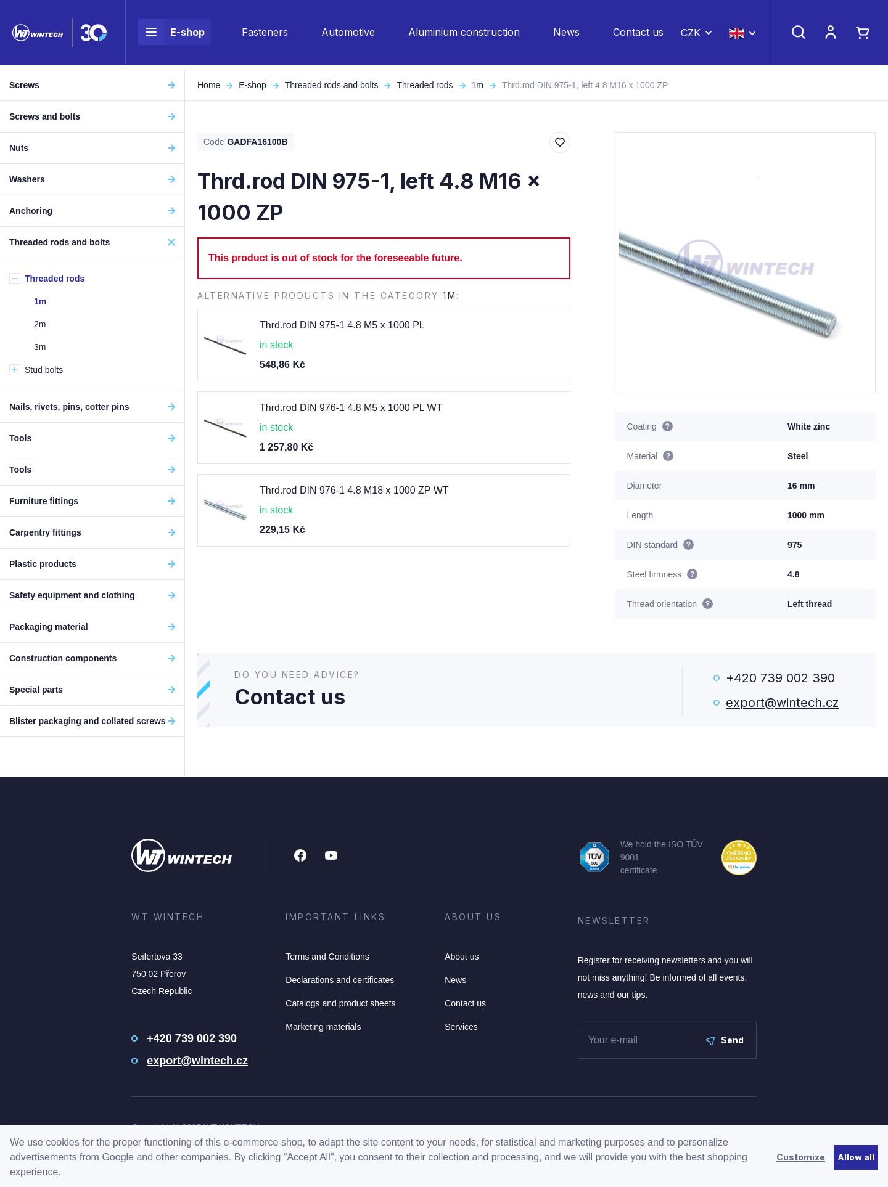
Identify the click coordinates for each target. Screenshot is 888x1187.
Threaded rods (425, 85)
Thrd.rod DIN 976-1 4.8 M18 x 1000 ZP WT (354, 490)
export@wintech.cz (782, 702)
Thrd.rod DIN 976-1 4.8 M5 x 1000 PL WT (351, 407)
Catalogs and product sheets (340, 1003)
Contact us (638, 34)
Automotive (348, 34)
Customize (800, 1157)
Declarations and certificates (340, 980)
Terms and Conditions (327, 956)
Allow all (855, 1157)
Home (208, 85)
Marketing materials (323, 1027)
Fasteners (265, 34)
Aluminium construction (464, 34)
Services (461, 1027)
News (566, 34)
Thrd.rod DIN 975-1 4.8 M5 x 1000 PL (342, 325)
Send (725, 1040)
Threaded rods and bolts (332, 85)
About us (462, 956)
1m (477, 85)
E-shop (171, 34)
